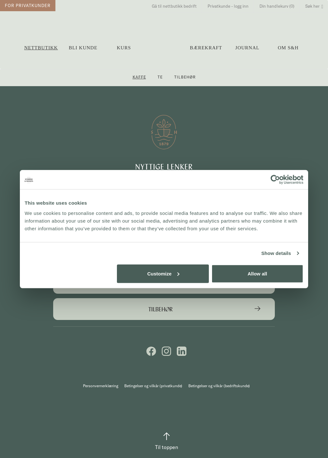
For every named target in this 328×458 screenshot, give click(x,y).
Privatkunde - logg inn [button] (228, 6)
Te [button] (160, 77)
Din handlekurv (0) (276, 6)
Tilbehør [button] (185, 77)
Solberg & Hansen (164, 45)
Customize (163, 273)
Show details (276, 253)
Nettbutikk (41, 47)
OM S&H (288, 47)
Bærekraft (206, 47)
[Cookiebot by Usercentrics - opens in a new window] (275, 179)
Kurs (124, 47)
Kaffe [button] (139, 77)
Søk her (314, 6)
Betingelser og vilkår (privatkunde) (153, 385)
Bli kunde (83, 47)
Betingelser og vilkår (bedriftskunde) (219, 385)
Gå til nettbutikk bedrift (174, 6)
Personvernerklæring (100, 385)
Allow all (257, 273)
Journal (247, 47)
